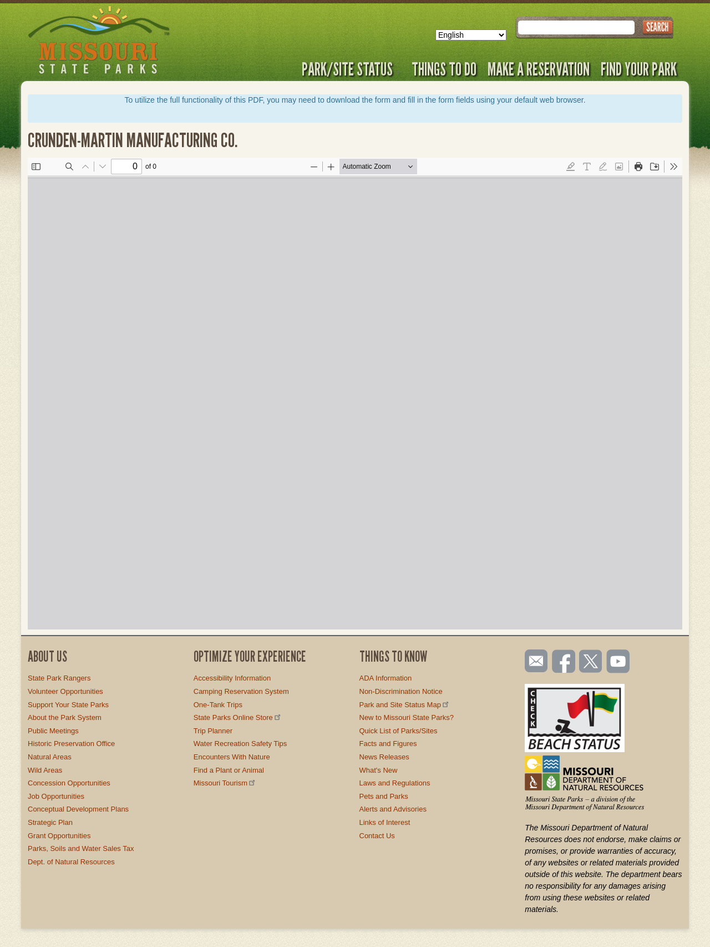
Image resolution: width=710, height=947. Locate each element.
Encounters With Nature (232, 757)
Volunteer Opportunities (65, 691)
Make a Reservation (539, 68)
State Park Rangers (59, 678)
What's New (378, 770)
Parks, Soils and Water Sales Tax (81, 848)
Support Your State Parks (68, 705)
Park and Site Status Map (404, 705)
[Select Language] (470, 35)
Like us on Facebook (564, 662)
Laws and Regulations (394, 783)
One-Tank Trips (218, 705)
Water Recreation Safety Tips (240, 743)
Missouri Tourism (225, 783)
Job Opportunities (56, 796)
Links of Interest (384, 822)
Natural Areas (50, 757)
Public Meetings (53, 731)
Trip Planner (213, 731)
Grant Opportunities (59, 836)
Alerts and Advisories (393, 809)
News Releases (384, 757)
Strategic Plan (50, 822)
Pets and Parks (383, 796)
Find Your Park (639, 68)
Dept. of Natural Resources (71, 862)
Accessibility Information (232, 678)
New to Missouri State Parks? (406, 717)
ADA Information (385, 678)
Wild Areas (45, 770)
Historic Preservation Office (71, 743)
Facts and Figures (388, 743)
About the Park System (65, 717)
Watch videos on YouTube (618, 662)
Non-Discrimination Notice (401, 691)
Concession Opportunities (69, 783)
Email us (534, 661)
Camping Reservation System (241, 691)
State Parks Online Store (238, 717)
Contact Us (377, 836)
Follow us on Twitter (589, 662)
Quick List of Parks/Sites (398, 731)
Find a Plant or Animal (229, 770)
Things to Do (444, 68)
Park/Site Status (351, 68)
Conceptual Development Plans (78, 809)
